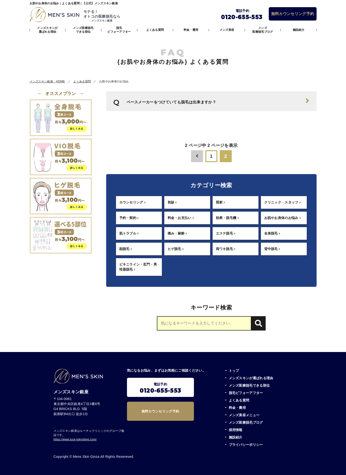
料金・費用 (191, 30)
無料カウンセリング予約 (292, 14)
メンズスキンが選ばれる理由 (47, 29)
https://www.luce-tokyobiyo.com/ (75, 439)
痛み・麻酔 (177, 233)
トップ (234, 371)
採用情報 (235, 430)
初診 (172, 202)
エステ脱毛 (226, 233)
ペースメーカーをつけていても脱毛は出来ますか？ (217, 100)
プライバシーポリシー (246, 445)
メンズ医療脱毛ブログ (262, 29)
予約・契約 (129, 218)
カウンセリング (132, 202)
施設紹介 (298, 30)
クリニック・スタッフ (282, 202)
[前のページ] (197, 156)
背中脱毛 (272, 249)
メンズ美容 (227, 30)
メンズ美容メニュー (244, 415)
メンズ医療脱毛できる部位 (83, 29)
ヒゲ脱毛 (176, 249)
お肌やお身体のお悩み (282, 218)
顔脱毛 (125, 249)
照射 (220, 202)
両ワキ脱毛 (226, 249)
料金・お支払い (181, 218)
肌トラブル (129, 233)
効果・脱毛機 (227, 218)
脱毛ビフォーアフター (119, 29)
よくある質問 (155, 30)
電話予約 (160, 388)
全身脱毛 (272, 233)
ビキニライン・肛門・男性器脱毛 (138, 266)
